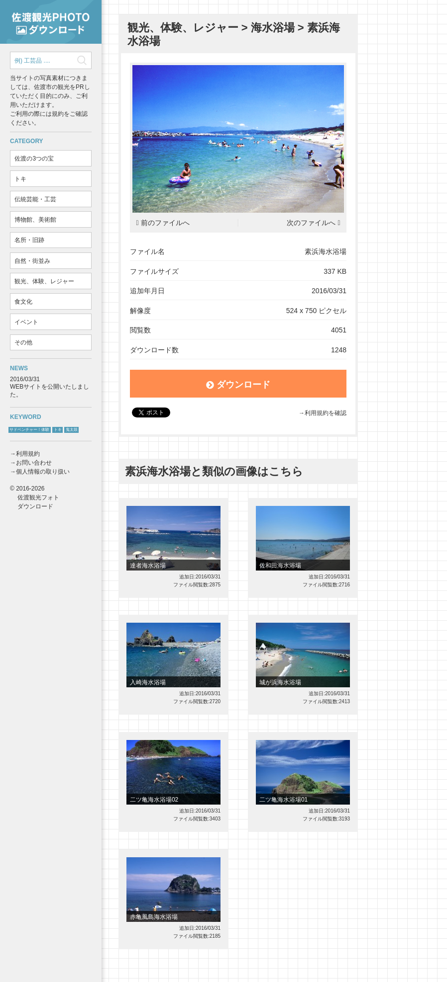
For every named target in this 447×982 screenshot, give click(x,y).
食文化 (23, 301)
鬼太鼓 (72, 429)
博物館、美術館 (35, 219)
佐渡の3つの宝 (34, 158)
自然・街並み (32, 260)
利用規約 (28, 453)
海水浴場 (273, 27)
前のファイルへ (165, 223)
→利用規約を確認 (322, 412)
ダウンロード (238, 385)
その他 (23, 342)
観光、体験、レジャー (44, 281)
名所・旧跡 (29, 240)
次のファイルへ (311, 223)
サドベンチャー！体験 (29, 429)
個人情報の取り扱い (43, 471)
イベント (26, 322)
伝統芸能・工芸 (35, 199)
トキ (20, 178)
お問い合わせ (34, 462)
